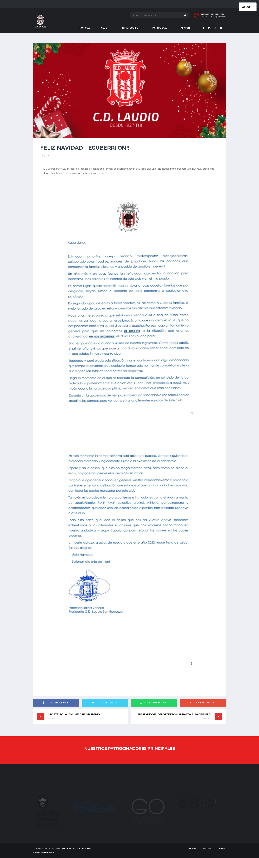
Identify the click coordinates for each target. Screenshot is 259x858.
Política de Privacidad (44, 852)
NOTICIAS (84, 28)
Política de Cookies (82, 848)
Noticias (207, 848)
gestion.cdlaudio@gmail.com (213, 17)
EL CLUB (192, 848)
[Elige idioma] (248, 6)
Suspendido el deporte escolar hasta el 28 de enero (174, 714)
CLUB (104, 28)
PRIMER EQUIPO (129, 28)
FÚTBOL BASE (159, 28)
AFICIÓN (185, 28)
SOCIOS (222, 848)
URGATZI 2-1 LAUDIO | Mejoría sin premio (74, 714)
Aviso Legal (65, 848)
